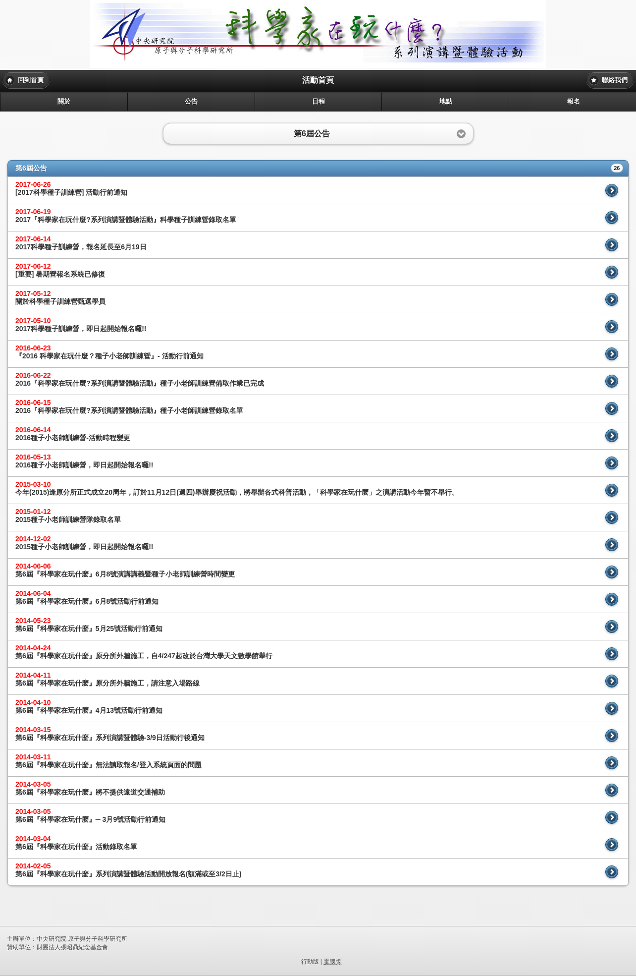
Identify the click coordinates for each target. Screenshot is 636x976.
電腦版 (332, 961)
